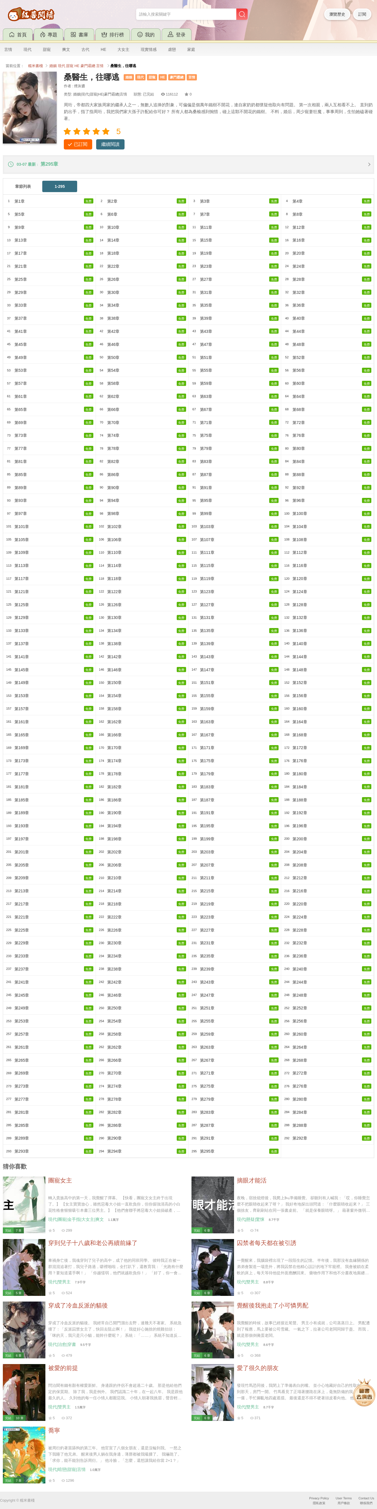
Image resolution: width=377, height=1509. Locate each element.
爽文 (66, 49)
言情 (8, 49)
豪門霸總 (88, 66)
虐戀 (172, 49)
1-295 (60, 186)
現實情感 (149, 49)
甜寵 (47, 49)
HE (103, 49)
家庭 (191, 49)
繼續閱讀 (110, 144)
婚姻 (53, 66)
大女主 (123, 49)
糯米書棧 (35, 66)
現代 (27, 49)
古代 (85, 49)
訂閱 (362, 14)
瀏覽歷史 (337, 14)
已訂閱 (80, 144)
